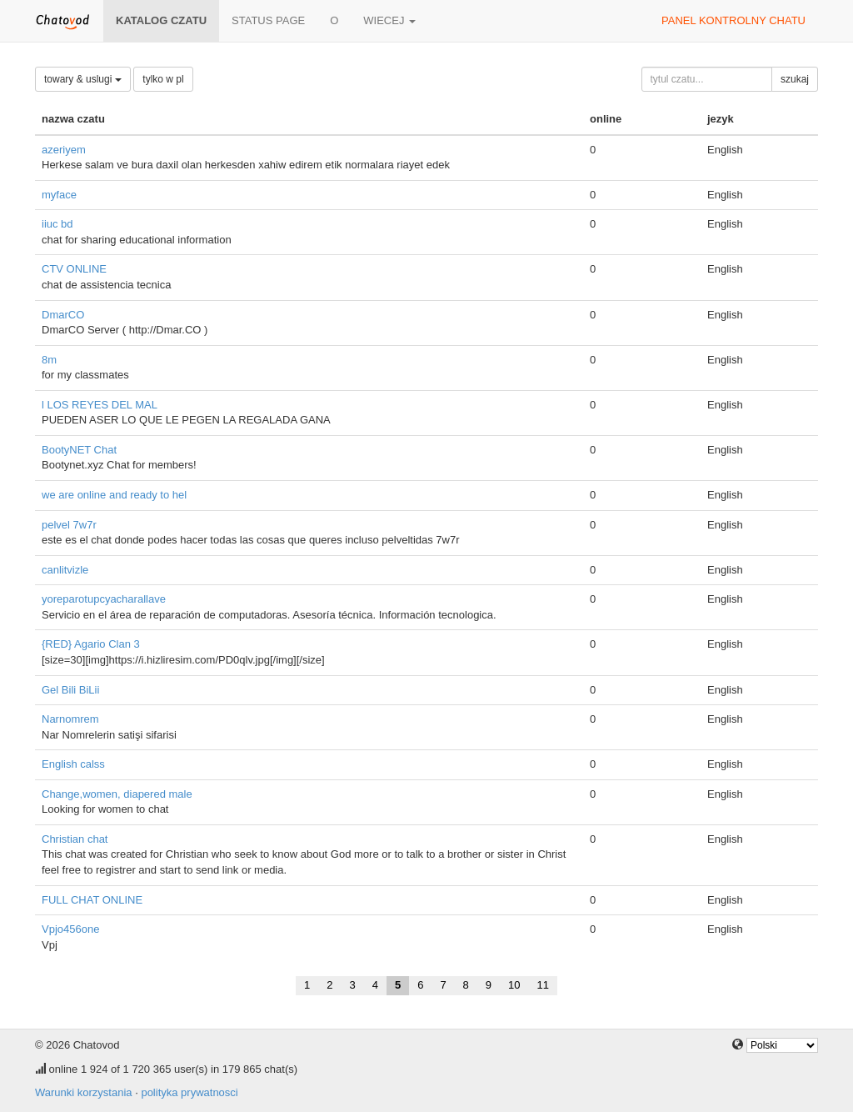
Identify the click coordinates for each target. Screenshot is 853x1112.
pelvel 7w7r (69, 524)
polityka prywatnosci (189, 1092)
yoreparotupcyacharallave (104, 599)
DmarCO (63, 314)
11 (543, 985)
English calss (73, 764)
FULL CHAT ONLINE (92, 900)
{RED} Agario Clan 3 (91, 644)
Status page (268, 20)
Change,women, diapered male (117, 794)
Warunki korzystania (83, 1092)
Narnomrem (70, 719)
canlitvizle (65, 570)
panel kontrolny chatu (733, 20)
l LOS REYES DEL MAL (99, 404)
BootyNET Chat (79, 449)
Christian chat (74, 839)
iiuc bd (57, 224)
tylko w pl (162, 79)
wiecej (389, 20)
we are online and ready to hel (114, 494)
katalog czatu (161, 20)
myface (59, 194)
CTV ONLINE (74, 269)
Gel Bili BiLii (70, 690)
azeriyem (64, 149)
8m (49, 359)
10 (514, 985)
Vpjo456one (70, 929)
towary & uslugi (83, 79)
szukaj (795, 79)
